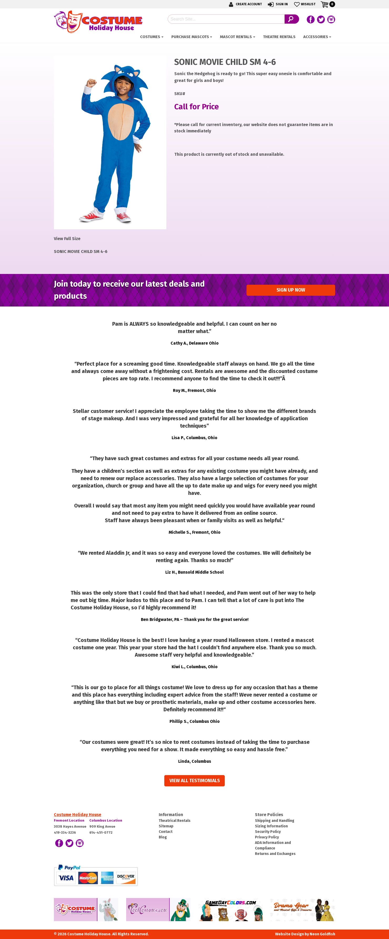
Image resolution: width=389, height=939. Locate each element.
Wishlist (304, 4)
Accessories (315, 36)
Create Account (244, 4)
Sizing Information (271, 826)
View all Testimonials (195, 781)
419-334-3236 (65, 832)
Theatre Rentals (279, 36)
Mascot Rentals (236, 36)
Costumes (150, 36)
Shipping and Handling (274, 820)
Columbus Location (105, 820)
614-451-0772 (100, 832)
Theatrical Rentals (175, 820)
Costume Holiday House (77, 814)
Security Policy (268, 831)
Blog (163, 837)
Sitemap (166, 826)
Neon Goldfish (322, 934)
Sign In (277, 4)
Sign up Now (291, 290)
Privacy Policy (267, 837)
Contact (165, 831)
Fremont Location (69, 820)
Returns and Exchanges (275, 854)
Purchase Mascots (190, 36)
